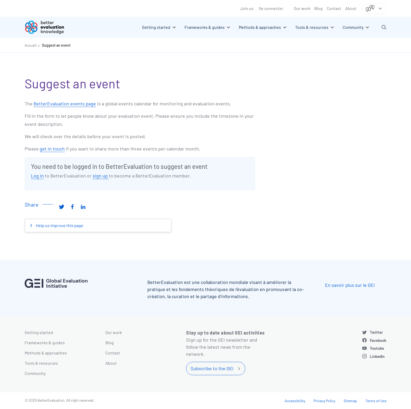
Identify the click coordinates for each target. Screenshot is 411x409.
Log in (37, 176)
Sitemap (350, 401)
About (350, 8)
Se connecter (271, 8)
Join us (246, 8)
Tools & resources (41, 362)
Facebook (378, 340)
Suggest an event (56, 45)
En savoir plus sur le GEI (350, 285)
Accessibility (295, 401)
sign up (101, 176)
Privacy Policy (324, 401)
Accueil (30, 45)
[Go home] (48, 27)
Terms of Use (375, 401)
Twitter (376, 332)
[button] (384, 27)
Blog (318, 8)
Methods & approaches (46, 352)
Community (35, 373)
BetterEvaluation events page (65, 103)
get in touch (52, 149)
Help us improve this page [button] (59, 225)
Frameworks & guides (45, 342)
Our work (302, 8)
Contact (334, 8)
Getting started (39, 332)
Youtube (377, 348)
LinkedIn (377, 356)
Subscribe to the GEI (212, 368)
